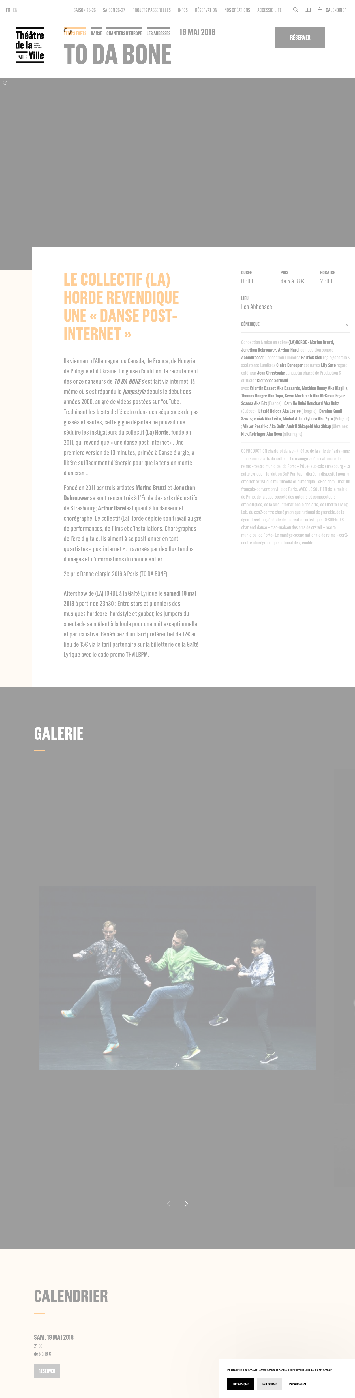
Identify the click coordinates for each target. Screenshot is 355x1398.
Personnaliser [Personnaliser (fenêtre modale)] (297, 1384)
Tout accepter (240, 1384)
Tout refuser (269, 1384)
